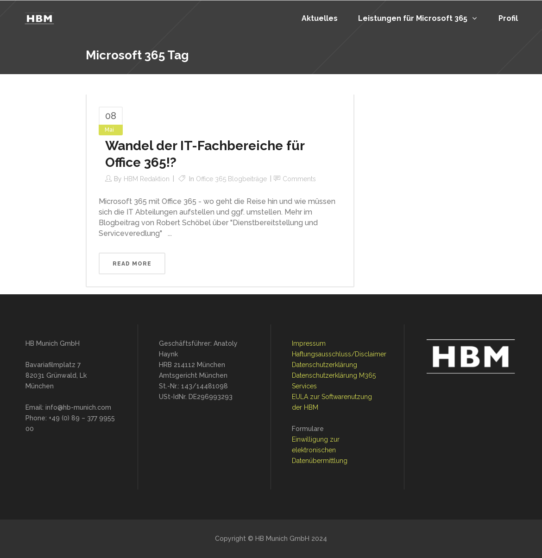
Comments (299, 179)
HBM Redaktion (147, 179)
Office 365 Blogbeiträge (231, 179)
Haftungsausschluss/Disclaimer (339, 354)
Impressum (309, 343)
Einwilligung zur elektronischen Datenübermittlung (319, 450)
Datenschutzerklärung (324, 364)
